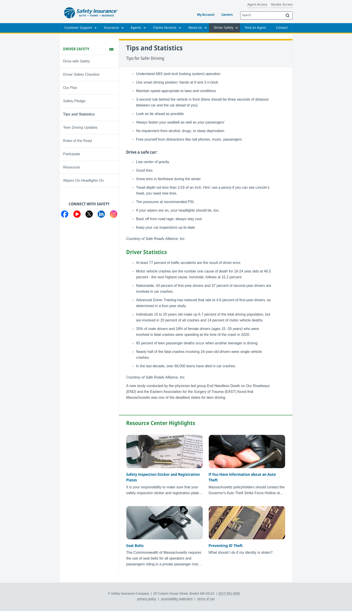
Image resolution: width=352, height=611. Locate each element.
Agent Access (257, 5)
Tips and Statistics (79, 114)
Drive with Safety (76, 61)
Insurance (111, 28)
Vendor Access (282, 5)
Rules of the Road (77, 141)
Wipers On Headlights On (83, 180)
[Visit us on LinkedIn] (101, 215)
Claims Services (164, 28)
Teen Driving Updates (80, 127)
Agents (136, 28)
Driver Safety (223, 28)
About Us (195, 28)
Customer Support (78, 28)
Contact (282, 28)
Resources (71, 167)
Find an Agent (255, 28)
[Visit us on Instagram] (113, 215)
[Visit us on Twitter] (89, 215)
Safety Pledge (74, 101)
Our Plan (70, 88)
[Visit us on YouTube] (77, 215)
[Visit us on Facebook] (64, 215)
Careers (227, 15)
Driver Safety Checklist (81, 74)
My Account (206, 15)
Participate (71, 154)
